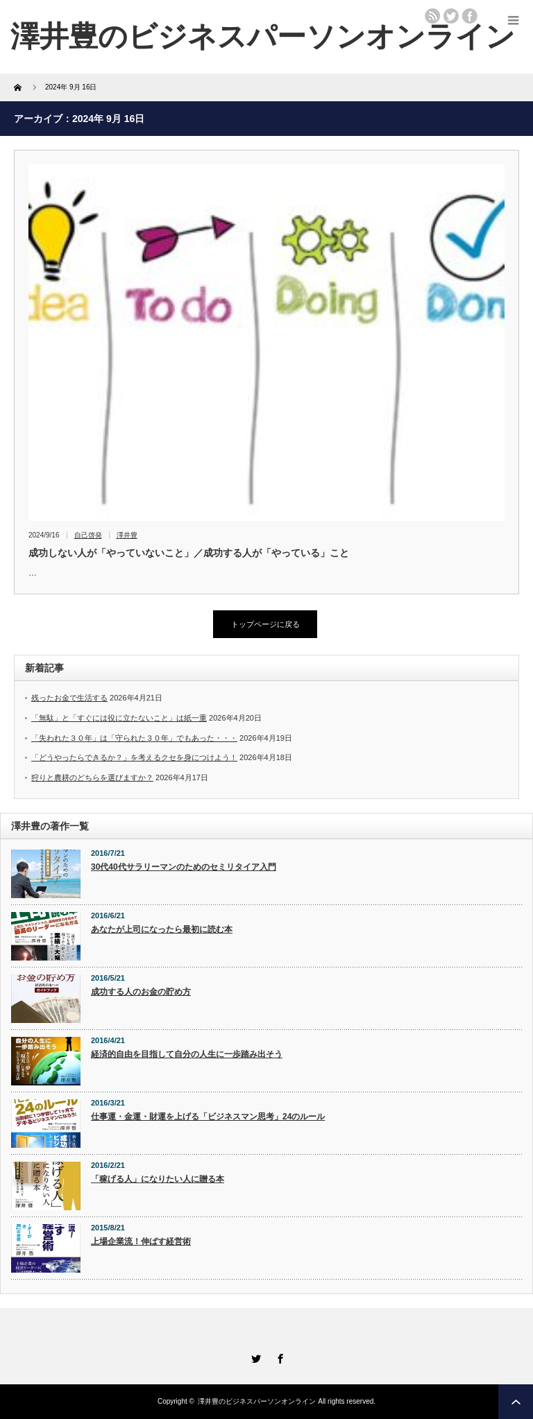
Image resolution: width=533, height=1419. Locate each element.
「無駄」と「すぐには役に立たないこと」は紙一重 (119, 718)
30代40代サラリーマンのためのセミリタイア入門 (183, 867)
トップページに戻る (265, 624)
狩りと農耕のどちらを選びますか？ (92, 777)
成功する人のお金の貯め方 (141, 992)
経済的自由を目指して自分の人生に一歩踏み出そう (186, 1054)
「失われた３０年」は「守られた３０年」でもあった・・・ (134, 738)
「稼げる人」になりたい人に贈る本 (157, 1179)
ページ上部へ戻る (515, 1401)
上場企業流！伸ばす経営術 (141, 1241)
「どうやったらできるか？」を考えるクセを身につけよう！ (134, 757)
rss (432, 16)
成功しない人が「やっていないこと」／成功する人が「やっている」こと (188, 552)
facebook (469, 16)
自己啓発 (88, 535)
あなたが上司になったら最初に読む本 (161, 929)
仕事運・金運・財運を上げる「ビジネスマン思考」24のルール (208, 1116)
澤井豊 (127, 535)
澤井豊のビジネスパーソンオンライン (262, 36)
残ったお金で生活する (69, 698)
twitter (451, 16)
